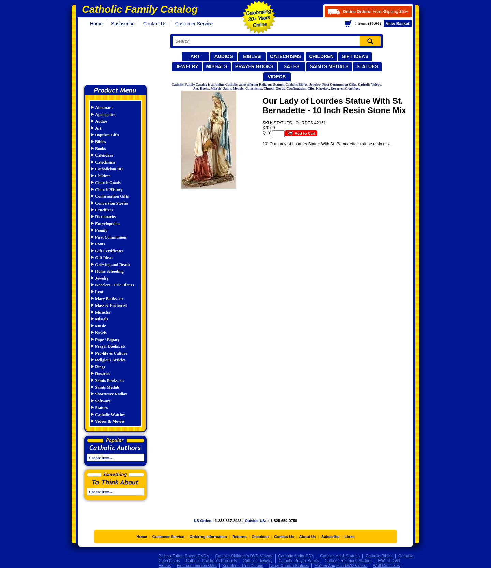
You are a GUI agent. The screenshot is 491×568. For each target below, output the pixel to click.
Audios (223, 56)
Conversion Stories (111, 203)
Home (96, 23)
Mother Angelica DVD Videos (340, 565)
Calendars (104, 155)
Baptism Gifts (107, 135)
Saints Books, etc (109, 380)
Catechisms (285, 56)
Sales (292, 66)
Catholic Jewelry (257, 560)
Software (103, 401)
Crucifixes (104, 210)
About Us (307, 537)
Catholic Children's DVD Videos (243, 556)
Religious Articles (110, 360)
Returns (239, 537)
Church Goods (108, 182)
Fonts (100, 244)
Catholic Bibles (379, 556)
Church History (109, 189)
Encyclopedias (107, 223)
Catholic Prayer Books (298, 560)
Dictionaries (105, 216)
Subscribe (330, 537)
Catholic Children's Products (211, 560)
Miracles (102, 312)
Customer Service (194, 23)
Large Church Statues (289, 565)
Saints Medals (329, 66)
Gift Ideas (355, 56)
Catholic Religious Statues (348, 560)
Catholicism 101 (109, 169)
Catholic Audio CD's (296, 556)
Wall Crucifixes (386, 565)
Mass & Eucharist (111, 305)
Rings (100, 366)
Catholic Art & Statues (340, 556)
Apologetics (105, 114)
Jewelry (186, 66)
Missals (216, 66)
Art (195, 56)
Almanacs (104, 107)
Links (350, 537)
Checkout (260, 537)
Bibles (252, 56)
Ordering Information (208, 537)
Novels (101, 332)
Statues (367, 66)
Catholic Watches (110, 414)
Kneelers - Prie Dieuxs (114, 285)
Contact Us (155, 23)
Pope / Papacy (107, 339)
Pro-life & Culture (111, 353)
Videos (277, 76)
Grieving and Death (112, 264)
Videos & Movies (110, 421)
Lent (99, 291)
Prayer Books (254, 66)
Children (321, 56)
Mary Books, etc (109, 298)
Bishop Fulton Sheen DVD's (184, 556)
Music (100, 326)
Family (101, 230)
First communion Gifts (197, 565)
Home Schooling (109, 271)
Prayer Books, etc (110, 346)
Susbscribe (123, 23)
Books (100, 148)
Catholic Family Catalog (118, 57)
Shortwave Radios (111, 394)
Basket (398, 23)
